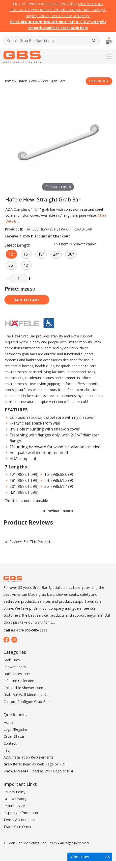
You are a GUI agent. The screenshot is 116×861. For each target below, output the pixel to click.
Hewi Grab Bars (53, 81)
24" (56, 254)
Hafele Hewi (27, 81)
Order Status (14, 736)
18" (41, 254)
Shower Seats (14, 666)
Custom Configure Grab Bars (27, 701)
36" (11, 265)
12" (11, 254)
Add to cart (26, 299)
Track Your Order (17, 826)
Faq (6, 750)
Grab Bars (11, 660)
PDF (62, 764)
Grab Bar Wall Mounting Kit (25, 694)
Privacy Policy (14, 792)
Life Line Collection (18, 680)
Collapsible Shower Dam (23, 687)
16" (26, 254)
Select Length (17, 245)
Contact (10, 743)
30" (71, 254)
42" (26, 265)
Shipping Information (20, 812)
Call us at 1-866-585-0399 (25, 630)
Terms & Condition (19, 819)
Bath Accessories (17, 673)
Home (8, 81)
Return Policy (14, 805)
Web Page (45, 764)
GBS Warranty (14, 798)
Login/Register (15, 729)
